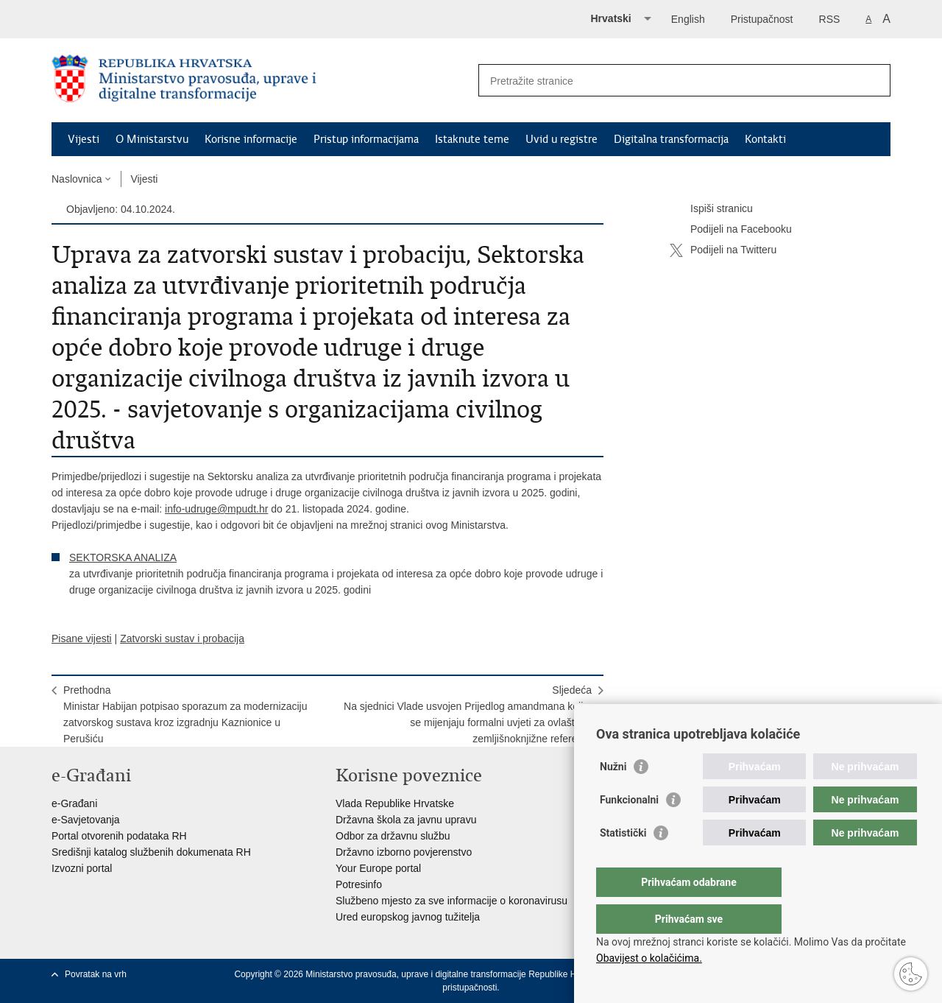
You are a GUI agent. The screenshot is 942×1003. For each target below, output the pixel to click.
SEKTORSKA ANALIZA (123, 557)
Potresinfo (359, 884)
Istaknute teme (472, 139)
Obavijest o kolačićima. (649, 958)
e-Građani (74, 803)
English (688, 19)
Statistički (623, 862)
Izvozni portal (82, 868)
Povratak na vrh (96, 974)
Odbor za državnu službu (393, 836)
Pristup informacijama (366, 139)
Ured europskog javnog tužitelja (408, 917)
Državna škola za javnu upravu (406, 820)
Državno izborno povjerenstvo (404, 852)
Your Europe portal (378, 868)
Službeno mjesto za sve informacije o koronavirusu (451, 901)
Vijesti (83, 139)
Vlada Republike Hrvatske (395, 803)
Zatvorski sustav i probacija (182, 638)
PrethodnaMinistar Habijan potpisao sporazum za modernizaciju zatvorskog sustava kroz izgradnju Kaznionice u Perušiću (185, 714)
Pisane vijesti (82, 638)
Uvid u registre (561, 139)
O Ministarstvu (152, 139)
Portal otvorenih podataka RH (119, 836)
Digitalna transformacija (671, 139)
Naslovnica (77, 179)
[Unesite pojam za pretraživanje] (668, 80)
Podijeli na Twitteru (723, 250)
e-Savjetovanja (86, 820)
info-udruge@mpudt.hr (216, 509)
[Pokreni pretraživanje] (873, 80)
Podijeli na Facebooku (731, 229)
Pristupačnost (762, 19)
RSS (829, 19)
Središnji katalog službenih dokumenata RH (151, 852)
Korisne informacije (251, 139)
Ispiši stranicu (711, 209)
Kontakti (765, 139)
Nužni (613, 796)
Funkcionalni (629, 829)
